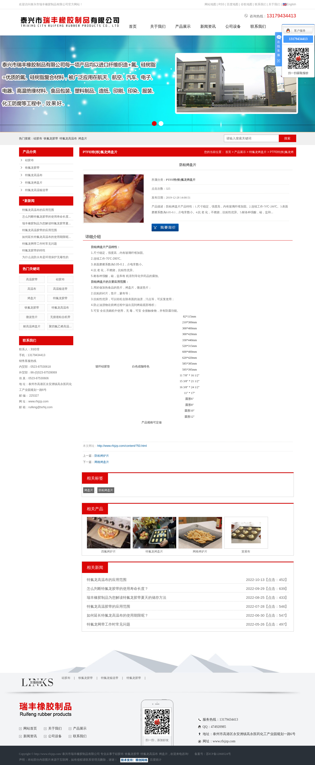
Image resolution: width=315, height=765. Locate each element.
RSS (221, 4)
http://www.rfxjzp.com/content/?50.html (122, 446)
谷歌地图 (246, 4)
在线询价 (165, 227)
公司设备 (233, 26)
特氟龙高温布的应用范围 (38, 210)
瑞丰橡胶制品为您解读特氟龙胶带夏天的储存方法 (126, 597)
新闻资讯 (208, 26)
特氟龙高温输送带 (36, 190)
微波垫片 (32, 317)
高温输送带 (60, 288)
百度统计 (155, 759)
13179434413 (298, 39)
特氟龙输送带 (109, 678)
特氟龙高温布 (68, 138)
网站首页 (30, 728)
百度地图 (232, 4)
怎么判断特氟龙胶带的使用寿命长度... (46, 216)
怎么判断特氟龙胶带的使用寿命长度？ (117, 588)
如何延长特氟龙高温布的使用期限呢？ (117, 615)
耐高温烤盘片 (31, 326)
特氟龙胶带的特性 (33, 250)
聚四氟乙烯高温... (60, 326)
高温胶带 (32, 279)
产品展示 (183, 26)
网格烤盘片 (101, 462)
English (289, 4)
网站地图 (210, 4)
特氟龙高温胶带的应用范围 (39, 230)
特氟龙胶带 (60, 298)
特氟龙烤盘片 (33, 182)
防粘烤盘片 (106, 490)
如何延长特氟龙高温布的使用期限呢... (46, 237)
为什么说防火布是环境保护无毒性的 (45, 257)
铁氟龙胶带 (51, 138)
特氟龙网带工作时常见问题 (39, 243)
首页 (133, 26)
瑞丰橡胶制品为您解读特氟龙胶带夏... (46, 223)
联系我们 (260, 4)
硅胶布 (38, 138)
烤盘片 (82, 138)
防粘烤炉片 (101, 455)
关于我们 (274, 4)
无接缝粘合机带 (60, 317)
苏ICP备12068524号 (218, 754)
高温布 (31, 288)
